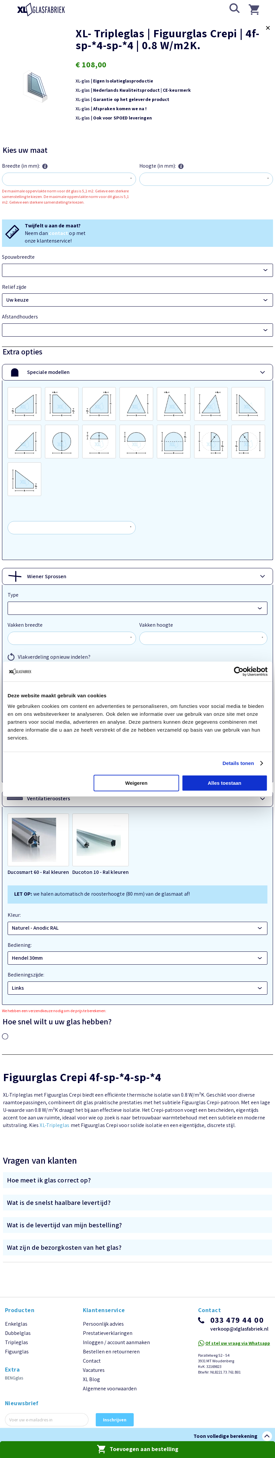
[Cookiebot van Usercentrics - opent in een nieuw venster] (238, 672)
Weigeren (136, 782)
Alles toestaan (224, 782)
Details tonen (238, 763)
